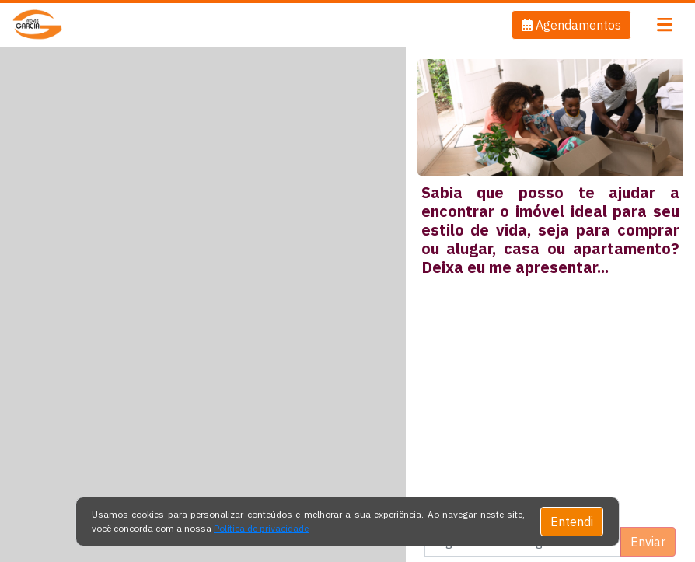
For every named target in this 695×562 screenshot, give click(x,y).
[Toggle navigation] (665, 25)
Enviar (647, 542)
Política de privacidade (261, 528)
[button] (571, 25)
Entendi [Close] (571, 521)
